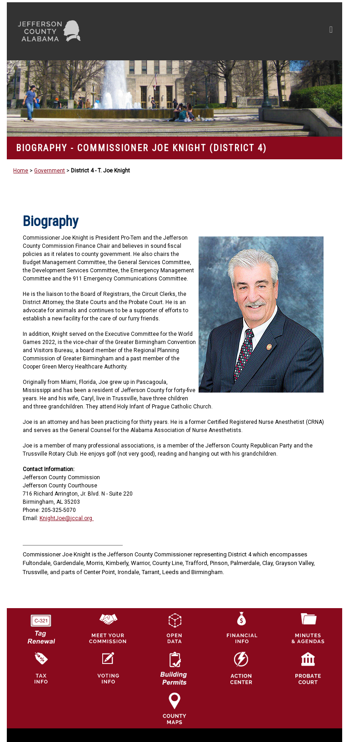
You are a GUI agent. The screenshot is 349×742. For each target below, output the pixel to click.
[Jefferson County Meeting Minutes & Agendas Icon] (308, 627)
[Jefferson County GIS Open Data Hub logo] (174, 627)
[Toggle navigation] (245, 31)
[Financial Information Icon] (241, 627)
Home (20, 170)
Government (49, 170)
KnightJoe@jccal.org (67, 518)
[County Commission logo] (108, 627)
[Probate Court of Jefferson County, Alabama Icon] (308, 668)
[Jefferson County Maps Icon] (174, 708)
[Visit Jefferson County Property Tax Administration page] (41, 668)
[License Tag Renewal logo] (41, 626)
